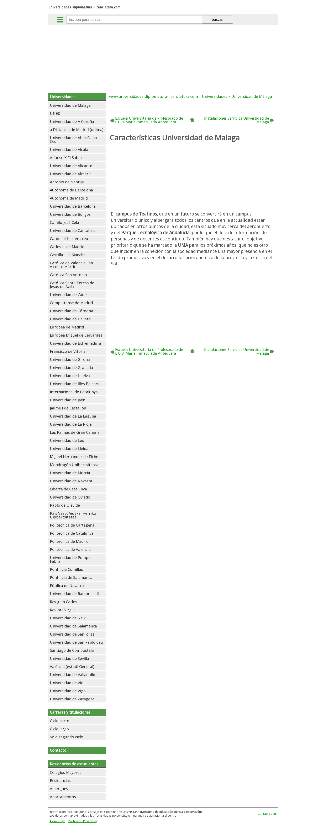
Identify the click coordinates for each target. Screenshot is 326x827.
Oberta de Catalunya (68, 488)
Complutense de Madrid (71, 302)
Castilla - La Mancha (67, 254)
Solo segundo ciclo (66, 736)
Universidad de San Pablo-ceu (76, 642)
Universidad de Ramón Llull (74, 593)
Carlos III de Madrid (67, 246)
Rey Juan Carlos (63, 601)
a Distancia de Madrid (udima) (76, 129)
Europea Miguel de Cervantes (76, 335)
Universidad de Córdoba (71, 310)
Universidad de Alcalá (69, 149)
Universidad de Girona (70, 359)
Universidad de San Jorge (72, 634)
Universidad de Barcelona (73, 206)
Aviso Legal (57, 821)
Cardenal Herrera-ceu (69, 238)
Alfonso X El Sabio (66, 157)
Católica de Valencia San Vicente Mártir (71, 264)
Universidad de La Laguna (73, 416)
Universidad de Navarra (71, 480)
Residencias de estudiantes (74, 763)
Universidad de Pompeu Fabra (71, 559)
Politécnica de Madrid (69, 541)
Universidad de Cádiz (68, 294)
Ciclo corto (59, 720)
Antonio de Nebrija (67, 181)
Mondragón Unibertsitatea (74, 464)
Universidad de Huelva (70, 375)
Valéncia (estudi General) (72, 666)
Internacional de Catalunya (74, 391)
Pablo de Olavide (65, 505)
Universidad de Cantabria (72, 230)
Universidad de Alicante (71, 165)
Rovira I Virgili (62, 609)
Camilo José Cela (64, 222)
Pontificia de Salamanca (71, 577)
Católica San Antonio (68, 274)
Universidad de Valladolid (72, 674)
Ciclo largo (59, 728)
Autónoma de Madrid (69, 198)
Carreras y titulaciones (70, 712)
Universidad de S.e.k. (68, 617)
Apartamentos (63, 796)
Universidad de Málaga (70, 105)
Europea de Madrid (67, 327)
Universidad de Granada (71, 367)
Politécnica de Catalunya (72, 533)
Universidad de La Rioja (71, 424)
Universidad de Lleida (69, 448)
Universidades (62, 96)
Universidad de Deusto (70, 318)
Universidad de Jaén (67, 399)
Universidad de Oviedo (70, 497)
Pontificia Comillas (66, 569)
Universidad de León (68, 440)
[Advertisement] (163, 56)
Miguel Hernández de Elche (74, 456)
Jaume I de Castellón (68, 408)
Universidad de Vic (66, 682)
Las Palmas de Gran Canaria (75, 432)
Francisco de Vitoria (67, 351)
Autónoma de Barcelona (71, 189)
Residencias (60, 780)
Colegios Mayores (65, 772)
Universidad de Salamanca (73, 626)
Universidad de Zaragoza (72, 698)
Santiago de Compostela (72, 650)
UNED (55, 113)
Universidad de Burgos (70, 214)
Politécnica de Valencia (70, 549)
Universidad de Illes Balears (74, 383)
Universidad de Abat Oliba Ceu (73, 139)
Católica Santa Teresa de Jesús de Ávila (72, 284)
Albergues (59, 788)
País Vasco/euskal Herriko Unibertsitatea (73, 515)
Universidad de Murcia (70, 472)
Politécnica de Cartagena (72, 525)
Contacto (58, 750)
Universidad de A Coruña (72, 121)
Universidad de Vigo (68, 690)
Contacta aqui (267, 814)
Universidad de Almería (70, 173)
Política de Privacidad (82, 821)
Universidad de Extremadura (75, 343)
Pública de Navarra (67, 585)
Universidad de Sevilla (69, 658)
